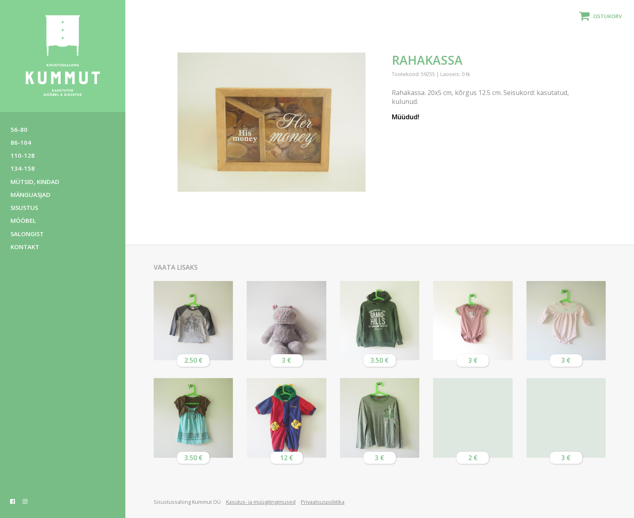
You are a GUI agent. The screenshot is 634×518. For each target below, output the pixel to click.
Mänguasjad (31, 194)
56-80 (19, 129)
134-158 (23, 168)
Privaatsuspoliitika (322, 501)
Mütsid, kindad (35, 182)
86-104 (21, 142)
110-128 (23, 155)
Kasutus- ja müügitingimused (261, 501)
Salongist (27, 234)
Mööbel (23, 220)
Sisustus (24, 207)
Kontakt (25, 247)
